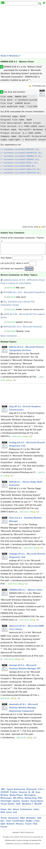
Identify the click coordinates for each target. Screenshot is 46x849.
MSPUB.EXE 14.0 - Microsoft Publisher (22, 329)
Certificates (18, 823)
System (25, 803)
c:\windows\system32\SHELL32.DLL (21, 169)
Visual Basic (36, 803)
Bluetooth (32, 792)
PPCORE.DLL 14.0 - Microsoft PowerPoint (24, 295)
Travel (28, 826)
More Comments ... (10, 338)
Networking (31, 800)
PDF (40, 800)
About (16, 812)
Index (36, 812)
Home (4, 56)
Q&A (3, 826)
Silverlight (6, 803)
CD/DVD (5, 795)
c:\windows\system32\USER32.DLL (20, 159)
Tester (4, 820)
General (23, 795)
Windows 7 (14, 56)
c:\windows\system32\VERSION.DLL (21, 173)
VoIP (18, 806)
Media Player (16, 797)
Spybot (16, 803)
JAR (39, 820)
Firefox (14, 795)
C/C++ (41, 792)
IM (33, 795)
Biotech (11, 826)
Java (37, 795)
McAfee (4, 797)
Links (37, 823)
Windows (31, 820)
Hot (10, 812)
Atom (9, 815)
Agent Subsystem (16, 792)
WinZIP (38, 806)
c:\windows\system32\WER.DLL (18, 166)
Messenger (6, 800)
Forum (4, 829)
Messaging (30, 797)
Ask (15, 815)
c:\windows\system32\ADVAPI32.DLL (21, 153)
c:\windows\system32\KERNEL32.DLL (21, 156)
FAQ (35, 826)
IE (29, 795)
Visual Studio (8, 806)
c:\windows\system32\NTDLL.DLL (19, 162)
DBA (22, 820)
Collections (26, 812)
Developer (13, 820)
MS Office (18, 800)
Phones (20, 826)
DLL (3, 823)
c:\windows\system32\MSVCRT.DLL (20, 149)
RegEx (29, 823)
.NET (3, 792)
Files (8, 823)
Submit (29, 271)
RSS (3, 815)
